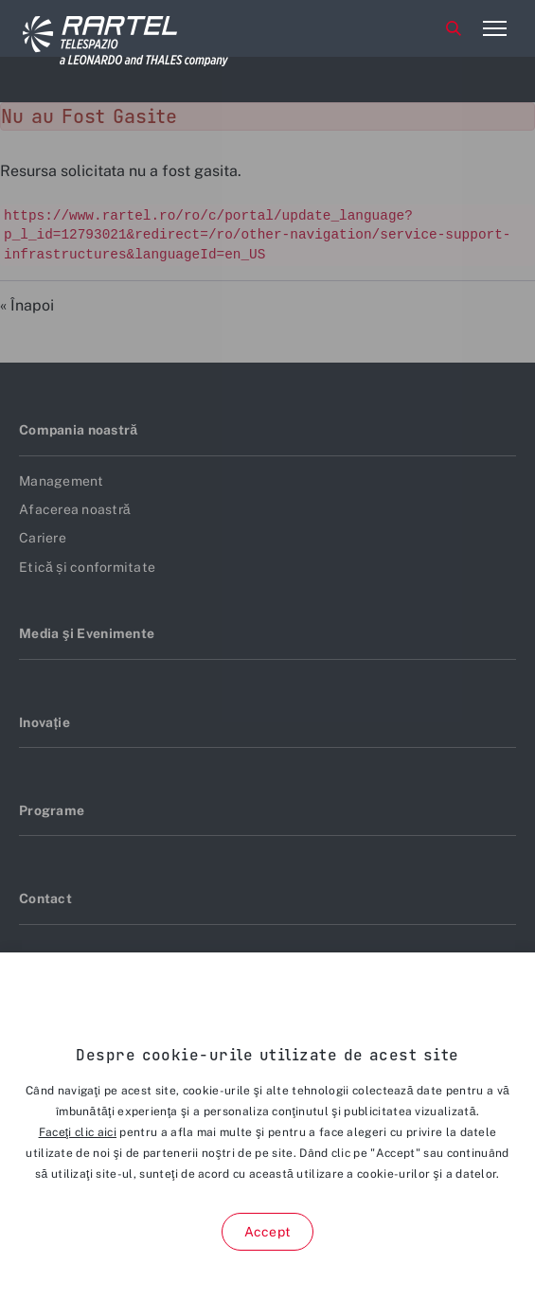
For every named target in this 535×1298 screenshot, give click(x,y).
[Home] (94, 29)
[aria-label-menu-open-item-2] (494, 28)
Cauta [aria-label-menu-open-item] (453, 28)
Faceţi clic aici (77, 1132)
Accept (267, 1231)
